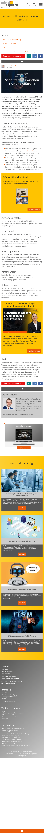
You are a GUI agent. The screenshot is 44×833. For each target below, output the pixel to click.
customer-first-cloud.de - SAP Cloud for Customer (15, 745)
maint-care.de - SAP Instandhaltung (11, 741)
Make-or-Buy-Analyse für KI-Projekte (12, 713)
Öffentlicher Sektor (6, 693)
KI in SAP (4, 711)
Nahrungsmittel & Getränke (9, 697)
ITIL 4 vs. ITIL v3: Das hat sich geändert (22, 541)
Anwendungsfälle (9, 43)
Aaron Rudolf (11, 66)
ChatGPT (30, 151)
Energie (3, 699)
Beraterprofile (22, 756)
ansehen (22, 508)
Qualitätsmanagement (30, 754)
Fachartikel (16, 52)
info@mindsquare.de (12, 678)
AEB (20, 754)
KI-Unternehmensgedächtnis (9, 717)
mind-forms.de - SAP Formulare (10, 738)
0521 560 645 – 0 (11, 676)
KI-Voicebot (4, 718)
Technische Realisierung (12, 39)
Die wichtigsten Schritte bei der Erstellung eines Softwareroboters (22, 494)
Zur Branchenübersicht (8, 701)
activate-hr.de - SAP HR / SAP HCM (11, 739)
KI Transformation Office (8, 715)
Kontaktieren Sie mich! (24, 414)
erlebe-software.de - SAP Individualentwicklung (15, 734)
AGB (16, 754)
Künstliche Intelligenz (29, 52)
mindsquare (5, 52)
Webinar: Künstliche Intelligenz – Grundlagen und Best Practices (22, 304)
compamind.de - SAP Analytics (10, 736)
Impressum (9, 754)
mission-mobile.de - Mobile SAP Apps (12, 732)
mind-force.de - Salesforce (8, 743)
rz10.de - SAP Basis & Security (9, 730)
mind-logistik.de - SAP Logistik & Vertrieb (13, 728)
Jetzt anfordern (34, 209)
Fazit (4, 47)
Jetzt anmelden (34, 351)
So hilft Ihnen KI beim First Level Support (22, 590)
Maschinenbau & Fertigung (9, 695)
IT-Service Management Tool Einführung (22, 636)
